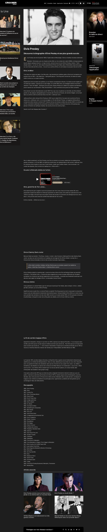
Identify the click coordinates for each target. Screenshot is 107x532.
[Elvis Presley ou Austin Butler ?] (69, 482)
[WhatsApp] (74, 530)
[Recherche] (78, 3)
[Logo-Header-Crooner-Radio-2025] (10, 2)
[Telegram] (76, 530)
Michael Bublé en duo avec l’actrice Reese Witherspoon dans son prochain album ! (68, 516)
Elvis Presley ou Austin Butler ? (64, 493)
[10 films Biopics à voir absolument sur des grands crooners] (38, 505)
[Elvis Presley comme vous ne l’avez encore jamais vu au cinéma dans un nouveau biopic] (38, 482)
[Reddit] (68, 530)
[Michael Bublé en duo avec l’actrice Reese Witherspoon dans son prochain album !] (69, 505)
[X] (66, 530)
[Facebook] (63, 530)
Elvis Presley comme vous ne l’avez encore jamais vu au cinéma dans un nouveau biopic (37, 494)
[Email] (79, 530)
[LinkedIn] (71, 530)
